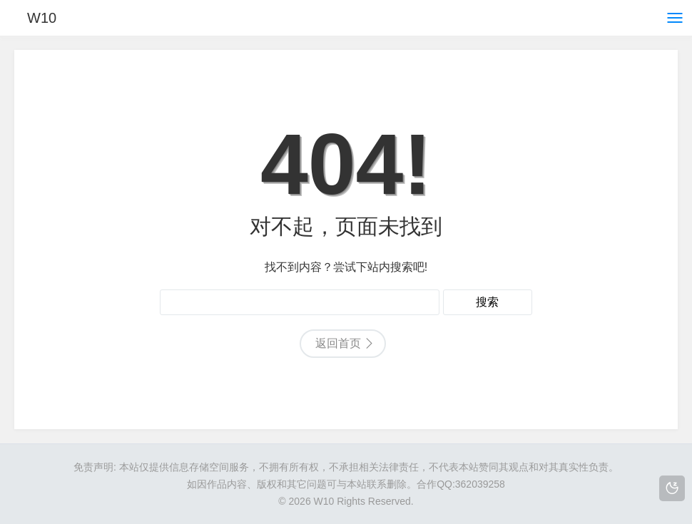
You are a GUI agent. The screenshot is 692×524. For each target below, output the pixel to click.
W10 (41, 18)
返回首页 (338, 343)
